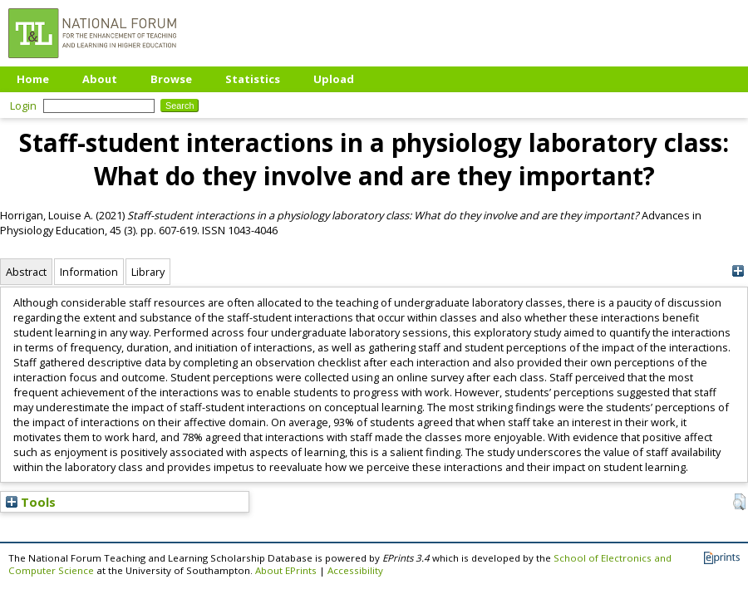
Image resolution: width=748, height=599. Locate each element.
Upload (333, 78)
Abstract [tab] (26, 271)
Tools (31, 501)
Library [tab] (148, 271)
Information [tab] (89, 271)
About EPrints (286, 570)
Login (23, 105)
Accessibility (355, 570)
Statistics (252, 78)
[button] (739, 501)
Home (33, 78)
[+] (737, 271)
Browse (171, 78)
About (99, 78)
